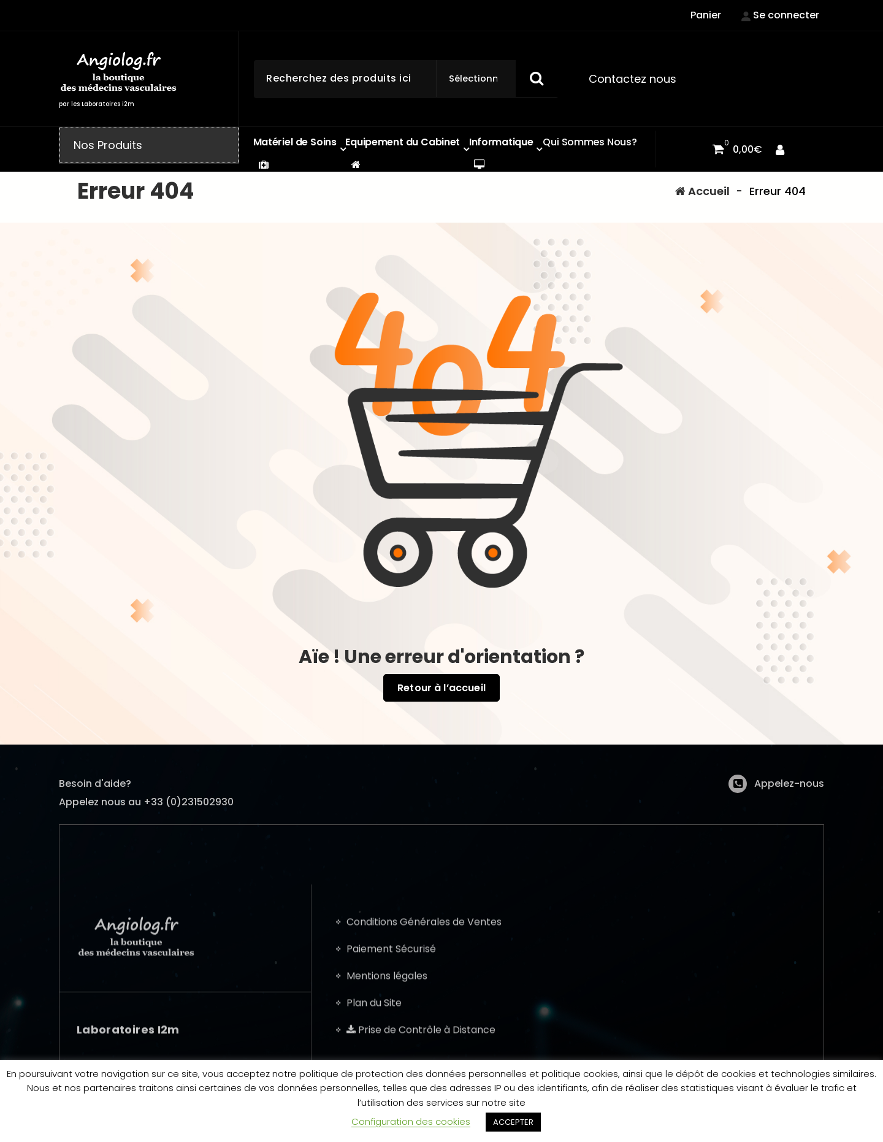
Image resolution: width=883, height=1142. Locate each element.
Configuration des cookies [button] (410, 1121)
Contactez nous (632, 78)
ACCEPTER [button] (513, 1122)
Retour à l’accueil (441, 688)
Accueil (702, 191)
